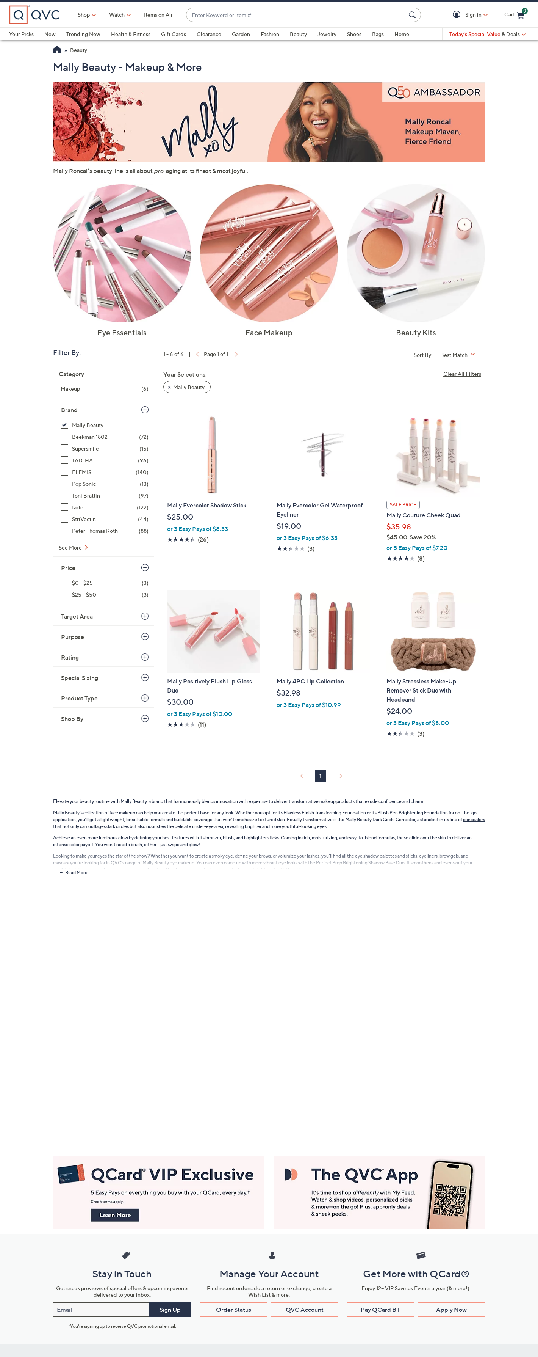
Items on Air (158, 14)
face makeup (122, 812)
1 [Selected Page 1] (320, 776)
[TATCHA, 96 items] (105, 460)
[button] (458, 15)
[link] (196, 354)
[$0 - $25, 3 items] (105, 583)
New (50, 34)
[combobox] (295, 15)
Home (401, 34)
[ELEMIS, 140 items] (105, 472)
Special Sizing (79, 678)
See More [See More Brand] (71, 547)
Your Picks (21, 34)
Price (68, 568)
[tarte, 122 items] (105, 507)
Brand (69, 410)
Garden (241, 34)
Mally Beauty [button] (189, 387)
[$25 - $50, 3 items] (105, 594)
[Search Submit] (413, 15)
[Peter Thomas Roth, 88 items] (105, 531)
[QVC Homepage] (57, 50)
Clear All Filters (462, 374)
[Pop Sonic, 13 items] (105, 484)
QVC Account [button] (305, 1309)
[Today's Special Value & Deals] (488, 34)
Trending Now (83, 34)
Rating (70, 657)
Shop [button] (84, 14)
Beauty (298, 34)
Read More (76, 872)
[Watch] (117, 14)
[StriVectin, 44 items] (105, 519)
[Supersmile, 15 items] (105, 448)
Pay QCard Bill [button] (381, 1309)
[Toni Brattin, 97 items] (105, 495)
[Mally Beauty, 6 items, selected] (105, 425)
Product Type (79, 698)
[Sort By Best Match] (460, 354)
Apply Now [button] (451, 1309)
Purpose (72, 637)
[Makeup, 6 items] (105, 389)
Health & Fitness (130, 34)
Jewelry (326, 34)
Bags (378, 34)
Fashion (270, 34)
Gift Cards (173, 34)
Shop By (72, 718)
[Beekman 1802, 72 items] (105, 437)
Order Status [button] (233, 1309)
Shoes (354, 34)
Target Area (77, 616)
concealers (474, 819)
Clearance (209, 34)
